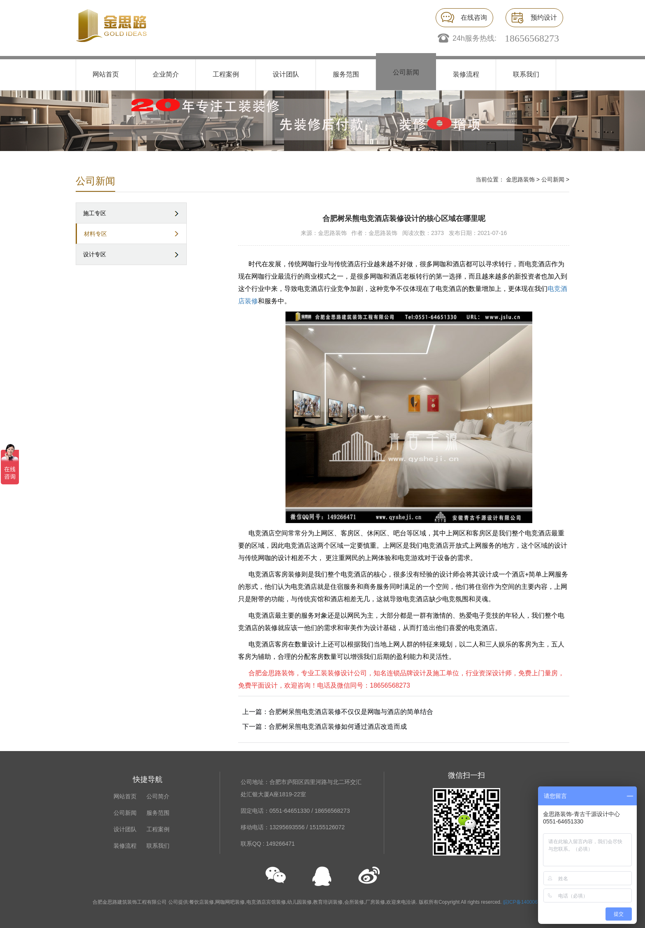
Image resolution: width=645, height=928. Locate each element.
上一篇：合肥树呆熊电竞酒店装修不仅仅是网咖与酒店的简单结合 (337, 711)
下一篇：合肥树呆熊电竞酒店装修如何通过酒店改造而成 (324, 726)
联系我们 (526, 74)
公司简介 (157, 796)
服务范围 (346, 74)
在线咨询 (474, 17)
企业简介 (166, 74)
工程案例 (226, 74)
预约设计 (544, 17)
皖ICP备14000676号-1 (527, 902)
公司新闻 (406, 72)
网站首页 (106, 74)
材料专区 (95, 233)
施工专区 (94, 213)
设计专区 (94, 254)
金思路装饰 (520, 179)
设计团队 (286, 74)
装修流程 (466, 74)
